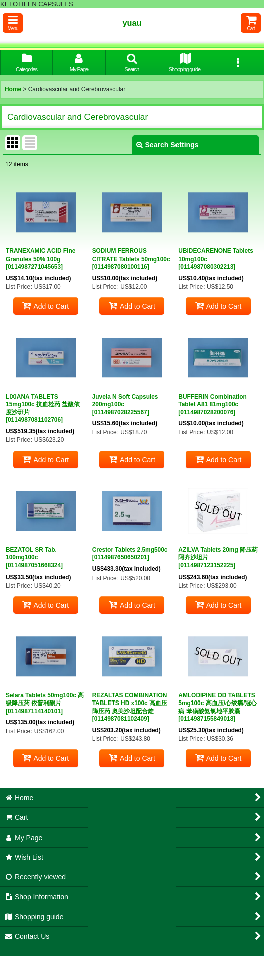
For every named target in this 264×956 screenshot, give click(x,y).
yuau (132, 22)
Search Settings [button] (167, 145)
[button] (13, 23)
